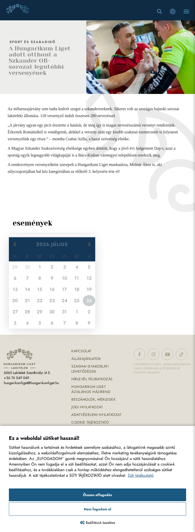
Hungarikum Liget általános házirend (90, 389)
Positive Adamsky (147, 372)
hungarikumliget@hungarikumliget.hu (31, 382)
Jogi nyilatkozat (87, 407)
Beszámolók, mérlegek (93, 399)
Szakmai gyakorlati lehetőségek (89, 369)
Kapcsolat (81, 351)
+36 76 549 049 (16, 377)
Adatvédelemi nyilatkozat (96, 414)
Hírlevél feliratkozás (92, 379)
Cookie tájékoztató (90, 422)
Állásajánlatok (86, 358)
